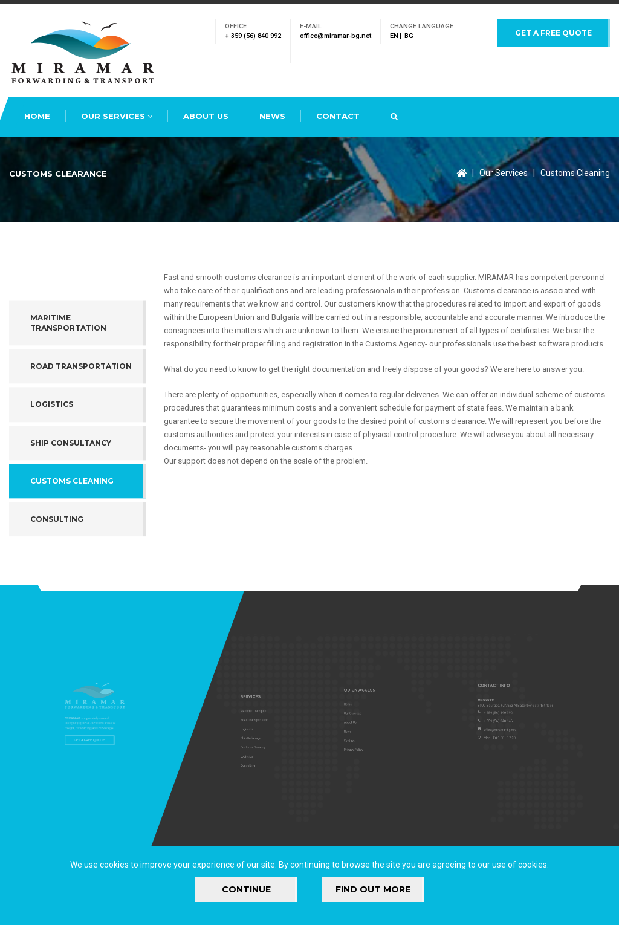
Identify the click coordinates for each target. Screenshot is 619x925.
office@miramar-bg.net (335, 36)
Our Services (116, 116)
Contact (338, 116)
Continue (246, 889)
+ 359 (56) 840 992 (253, 36)
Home (37, 116)
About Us (205, 116)
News (272, 116)
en (394, 36)
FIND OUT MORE (372, 889)
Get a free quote (553, 32)
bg (408, 36)
